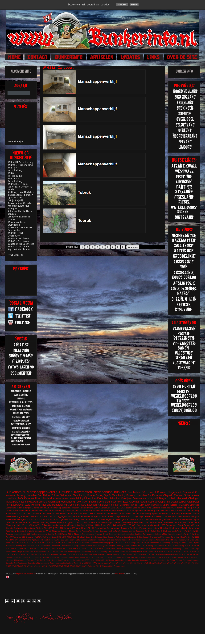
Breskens (30, 560)
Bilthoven (56, 531)
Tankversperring (184, 508)
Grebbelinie (134, 492)
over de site (119, 574)
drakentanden (154, 525)
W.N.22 (34, 554)
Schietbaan (29, 528)
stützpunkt (18, 534)
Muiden (20, 508)
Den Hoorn (69, 540)
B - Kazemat (155, 495)
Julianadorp (11, 531)
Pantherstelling (192, 510)
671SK (153, 549)
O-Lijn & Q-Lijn (16, 200)
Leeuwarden (62, 525)
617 (59, 540)
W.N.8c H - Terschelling (15, 174)
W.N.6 (142, 519)
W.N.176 (189, 531)
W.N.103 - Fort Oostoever (15, 234)
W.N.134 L (141, 563)
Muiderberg (12, 501)
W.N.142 (112, 525)
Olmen (104, 516)
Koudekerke (92, 540)
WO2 (188, 557)
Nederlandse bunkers (110, 492)
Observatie (113, 534)
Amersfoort (104, 504)
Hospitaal (95, 516)
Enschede (72, 516)
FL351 (37, 560)
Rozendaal (195, 560)
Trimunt (104, 525)
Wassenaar (142, 525)
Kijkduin (9, 528)
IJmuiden (65, 492)
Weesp (25, 525)
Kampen (25, 516)
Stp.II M (169, 540)
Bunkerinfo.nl (15, 492)
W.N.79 (183, 557)
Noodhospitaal (74, 551)
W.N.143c (131, 557)
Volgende (133, 247)
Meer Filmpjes (15, 141)
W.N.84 (196, 531)
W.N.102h (10, 549)
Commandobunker (128, 505)
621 (55, 516)
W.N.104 (112, 563)
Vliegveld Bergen (157, 498)
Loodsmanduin (67, 545)
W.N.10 (20, 543)
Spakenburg (32, 563)
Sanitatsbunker (130, 537)
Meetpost (37, 557)
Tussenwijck (184, 540)
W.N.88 (75, 566)
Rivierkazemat (132, 513)
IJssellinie (11, 498)
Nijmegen (21, 519)
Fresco (142, 528)
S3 (146, 522)
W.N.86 (112, 549)
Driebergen (166, 554)
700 (134, 554)
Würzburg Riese (128, 549)
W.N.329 (87, 513)
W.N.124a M (45, 549)
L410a (97, 560)
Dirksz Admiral (57, 522)
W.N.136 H (153, 551)
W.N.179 (191, 563)
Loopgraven (17, 504)
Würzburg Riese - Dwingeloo (17, 223)
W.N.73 (169, 513)
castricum (30, 513)
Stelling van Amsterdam (156, 540)
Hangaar (195, 516)
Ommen (152, 560)
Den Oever (85, 519)
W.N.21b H (25, 554)
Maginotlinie (119, 560)
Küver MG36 (84, 560)
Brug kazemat (165, 519)
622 (156, 519)
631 (119, 543)
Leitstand (21, 531)
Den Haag (74, 519)
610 (145, 549)
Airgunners (22, 560)
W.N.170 (172, 551)
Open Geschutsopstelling (96, 537)
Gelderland (66, 495)
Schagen (111, 545)
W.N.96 (81, 566)
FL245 (191, 549)
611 (55, 540)
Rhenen (63, 513)
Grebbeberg (149, 510)
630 (163, 525)
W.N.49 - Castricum (18, 238)
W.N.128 (54, 549)
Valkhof (100, 563)
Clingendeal (63, 519)
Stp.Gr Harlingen (164, 531)
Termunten (165, 537)
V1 (81, 513)
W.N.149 (181, 531)
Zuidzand (9, 534)
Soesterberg (146, 513)
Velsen (13, 543)
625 (28, 534)
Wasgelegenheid (13, 525)
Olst (174, 508)
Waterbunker (86, 510)
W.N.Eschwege (89, 566)
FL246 (45, 525)
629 (148, 549)
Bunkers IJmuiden (136, 495)
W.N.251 (23, 566)
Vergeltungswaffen (176, 534)
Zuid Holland (32, 504)
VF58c (124, 557)
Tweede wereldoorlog (54, 510)
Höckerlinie (11, 519)
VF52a (164, 534)
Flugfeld (196, 543)
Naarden (117, 522)
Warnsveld (16, 537)
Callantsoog (165, 543)
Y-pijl (34, 540)
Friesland (46, 504)
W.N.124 (28, 543)
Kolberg (19, 545)
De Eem (130, 510)
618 (127, 554)
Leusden (92, 504)
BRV (159, 549)
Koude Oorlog (95, 495)
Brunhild (51, 534)
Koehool (76, 560)
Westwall (121, 510)
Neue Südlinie (178, 510)
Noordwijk (135, 560)
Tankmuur (44, 508)
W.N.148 (35, 543)
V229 (114, 557)
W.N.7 (57, 566)
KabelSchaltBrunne (65, 560)
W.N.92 (48, 519)
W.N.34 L (45, 566)
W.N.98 (178, 522)
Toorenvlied (168, 522)
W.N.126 (133, 563)
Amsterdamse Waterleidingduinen (72, 498)
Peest (95, 545)
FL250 (178, 554)
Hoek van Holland (178, 528)
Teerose (161, 545)
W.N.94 (78, 554)
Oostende (45, 557)
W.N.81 (79, 528)
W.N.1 (145, 551)
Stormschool (155, 537)
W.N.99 (85, 554)
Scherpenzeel (191, 495)
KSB (59, 537)
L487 (107, 560)
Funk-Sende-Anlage (14, 551)
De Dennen (33, 522)
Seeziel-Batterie (108, 510)
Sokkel (132, 540)
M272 (50, 551)
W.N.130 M (63, 549)
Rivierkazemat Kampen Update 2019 (20, 196)
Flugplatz (69, 522)
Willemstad (106, 566)
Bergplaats (67, 508)
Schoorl (21, 513)
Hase (149, 528)
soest (123, 566)
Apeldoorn (42, 534)
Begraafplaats (137, 543)
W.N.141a (149, 563)
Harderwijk (54, 513)
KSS (98, 522)
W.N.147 (188, 534)
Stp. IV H (85, 525)
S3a (144, 492)
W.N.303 (105, 549)
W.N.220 (41, 519)
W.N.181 (17, 554)
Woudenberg (68, 501)
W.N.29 (41, 554)
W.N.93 (15, 540)
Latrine (9, 510)
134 (50, 516)
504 (124, 554)
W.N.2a (98, 549)
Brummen (30, 537)
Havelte (96, 510)
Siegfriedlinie (121, 516)
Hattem (156, 528)
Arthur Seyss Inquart (110, 528)
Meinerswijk (106, 522)
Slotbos (136, 508)
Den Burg (44, 522)
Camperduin (171, 525)
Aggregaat (62, 516)
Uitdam (100, 557)
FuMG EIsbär (45, 560)
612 (115, 543)
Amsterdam (21, 522)
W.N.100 (195, 545)
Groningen (54, 501)
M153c (31, 557)
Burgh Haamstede (153, 505)
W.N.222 (195, 537)
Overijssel (126, 498)
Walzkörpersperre (191, 522)
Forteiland (44, 513)
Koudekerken (28, 545)
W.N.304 (30, 566)
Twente (162, 513)
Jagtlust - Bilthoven (19, 249)
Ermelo (64, 534)
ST (93, 551)
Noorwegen (144, 560)
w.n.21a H (89, 528)
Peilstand (119, 537)
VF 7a (95, 563)
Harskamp (27, 551)
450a (16, 560)
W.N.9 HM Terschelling (20, 162)
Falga (197, 549)
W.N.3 (154, 557)
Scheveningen (119, 519)
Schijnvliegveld (143, 537)
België (146, 543)
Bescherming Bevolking (171, 549)
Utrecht (152, 492)
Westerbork (195, 557)
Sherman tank (155, 522)
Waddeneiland (25, 540)
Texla (173, 537)
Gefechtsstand (183, 516)
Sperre (155, 513)
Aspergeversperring (159, 501)
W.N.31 (47, 554)
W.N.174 (138, 557)
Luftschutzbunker (87, 534)
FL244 (189, 543)
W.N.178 (195, 551)
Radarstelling (59, 504)
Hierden (54, 560)
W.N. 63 (187, 545)
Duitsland (156, 508)
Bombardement (142, 554)
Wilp (111, 566)
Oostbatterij (127, 522)
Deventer (158, 554)
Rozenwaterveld (20, 510)
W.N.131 (72, 549)
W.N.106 (126, 563)
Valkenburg (179, 545)
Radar (141, 505)
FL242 (77, 540)
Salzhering (9, 563)
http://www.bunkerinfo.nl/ (26, 574)
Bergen (28, 508)
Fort (8, 504)
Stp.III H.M (95, 525)
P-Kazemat (139, 522)
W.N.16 (188, 537)
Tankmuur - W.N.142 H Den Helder (20, 229)
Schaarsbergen (104, 519)
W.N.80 (63, 566)
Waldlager (93, 554)
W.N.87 (69, 566)
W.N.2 (197, 563)
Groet (54, 537)
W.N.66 (177, 557)
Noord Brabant (79, 537)
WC (130, 516)
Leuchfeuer (55, 545)
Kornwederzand (163, 510)
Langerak (34, 516)
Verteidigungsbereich (110, 501)
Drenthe (43, 501)
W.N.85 (127, 525)
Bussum (125, 528)
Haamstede (10, 545)
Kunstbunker (103, 540)
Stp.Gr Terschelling (114, 495)
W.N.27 (52, 543)
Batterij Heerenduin (182, 513)
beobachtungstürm (114, 554)
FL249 (173, 554)
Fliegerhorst (174, 492)
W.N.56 (164, 557)
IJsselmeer (175, 505)
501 (37, 513)
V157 (105, 557)
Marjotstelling (74, 525)
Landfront (97, 498)
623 (62, 540)
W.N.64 (52, 566)
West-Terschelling (153, 516)
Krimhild (15, 557)
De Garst (134, 528)
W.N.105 (119, 563)
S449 (58, 557)
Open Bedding (90, 501)
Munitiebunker (112, 498)
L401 (37, 545)
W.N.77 (71, 543)
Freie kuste (166, 508)
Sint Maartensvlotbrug (152, 534)
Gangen (52, 525)
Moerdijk (128, 560)
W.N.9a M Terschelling (20, 165)
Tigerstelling (55, 508)
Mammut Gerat (101, 534)
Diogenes (64, 531)
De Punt (177, 519)
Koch (110, 531)
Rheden (53, 557)
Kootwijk (9, 557)
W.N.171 (170, 563)
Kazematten (83, 492)
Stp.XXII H (142, 545)
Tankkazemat (113, 551)
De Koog (174, 543)
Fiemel (48, 537)
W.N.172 (177, 563)
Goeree (35, 508)
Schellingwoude (122, 545)
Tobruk (55, 495)
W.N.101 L (49, 528)
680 (130, 554)
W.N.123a (31, 519)
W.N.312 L (38, 566)
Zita (137, 549)
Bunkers (161, 492)
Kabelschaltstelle (193, 554)
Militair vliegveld (177, 498)
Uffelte (122, 551)
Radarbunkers (86, 508)
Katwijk (143, 501)
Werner (95, 543)
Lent (20, 557)
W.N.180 (115, 508)
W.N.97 (9, 537)
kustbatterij (48, 540)
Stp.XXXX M (78, 563)
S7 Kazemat (73, 513)
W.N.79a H (63, 554)
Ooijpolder (18, 528)
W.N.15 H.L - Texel (18, 184)
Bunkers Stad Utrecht (20, 203)
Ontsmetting (86, 551)
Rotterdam (187, 560)
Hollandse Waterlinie (100, 513)
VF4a (119, 557)
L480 (102, 560)
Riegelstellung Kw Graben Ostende (169, 560)
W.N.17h (9, 554)
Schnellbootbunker (126, 534)
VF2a (197, 540)
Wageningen (138, 516)
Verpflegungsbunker (134, 551)
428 (141, 549)
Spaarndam (140, 540)
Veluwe (166, 505)
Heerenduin (187, 519)
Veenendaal (139, 498)
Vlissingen (193, 498)
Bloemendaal (84, 516)
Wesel (118, 549)
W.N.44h (54, 554)
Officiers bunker (85, 545)
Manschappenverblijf (42, 492)
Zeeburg (117, 566)
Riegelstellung (115, 540)
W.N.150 (156, 563)
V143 (86, 563)
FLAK (180, 525)
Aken (97, 528)
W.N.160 (195, 534)
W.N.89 (72, 554)
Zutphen (150, 519)
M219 (69, 537)
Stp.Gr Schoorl (91, 557)
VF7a (48, 531)
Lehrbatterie (45, 545)
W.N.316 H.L (61, 543)
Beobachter (154, 543)
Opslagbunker (178, 501)
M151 (94, 519)
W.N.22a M (146, 557)
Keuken (195, 525)
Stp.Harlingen (68, 563)
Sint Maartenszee (20, 563)
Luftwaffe (117, 531)
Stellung (39, 528)
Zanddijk (39, 540)
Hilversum (103, 531)
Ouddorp (111, 537)
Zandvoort (188, 492)
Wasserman (87, 543)
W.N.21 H (44, 543)
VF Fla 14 (169, 545)
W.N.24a (16, 566)
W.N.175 (187, 551)
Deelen (75, 508)
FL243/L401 (40, 537)
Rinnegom (102, 545)
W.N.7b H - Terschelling (15, 169)
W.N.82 (120, 525)
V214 (90, 563)
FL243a (185, 549)
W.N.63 (170, 557)
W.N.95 (78, 543)
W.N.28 (9, 540)
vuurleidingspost (106, 543)
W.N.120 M (60, 528)
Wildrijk (98, 566)
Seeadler (64, 557)
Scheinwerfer (12, 513)
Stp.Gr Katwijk (79, 557)
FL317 (184, 554)
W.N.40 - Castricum (18, 246)
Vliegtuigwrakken (28, 501)
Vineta (106, 563)
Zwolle (144, 508)
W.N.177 (184, 563)
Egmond (139, 510)
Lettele (25, 557)
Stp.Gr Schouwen (102, 508)
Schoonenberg (101, 551)
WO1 (134, 525)
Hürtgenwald (193, 528)
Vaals (8, 543)
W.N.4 (159, 557)
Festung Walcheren (90, 531)
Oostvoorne (40, 531)
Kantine (83, 540)
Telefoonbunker (36, 510)
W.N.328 (71, 528)
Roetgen (125, 540)
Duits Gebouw (169, 516)
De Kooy (151, 554)
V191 (110, 557)
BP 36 (128, 543)
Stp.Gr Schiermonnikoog (53, 563)
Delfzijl (58, 534)
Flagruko (188, 525)
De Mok (182, 543)
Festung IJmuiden (26, 495)
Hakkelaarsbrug (13, 516)
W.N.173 (179, 551)
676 (123, 543)
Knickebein (36, 551)
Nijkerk (64, 551)
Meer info (122, 4)
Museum (57, 551)
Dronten (195, 513)
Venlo (174, 531)
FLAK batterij (126, 508)
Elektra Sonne (75, 531)
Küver (123, 513)
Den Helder (44, 495)
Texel (78, 501)
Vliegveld (168, 495)
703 (55, 519)
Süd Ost (44, 516)
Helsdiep (164, 528)
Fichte (76, 534)
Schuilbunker (133, 519)
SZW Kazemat (131, 501)
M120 (44, 551)
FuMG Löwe (81, 522)
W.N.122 (35, 549)
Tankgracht (152, 545)
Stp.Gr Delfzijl (150, 531)
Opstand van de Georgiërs (132, 531)
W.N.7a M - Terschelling (15, 180)
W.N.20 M (9, 566)
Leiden (111, 560)
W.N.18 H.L (89, 549)
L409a (92, 560)
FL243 (70, 534)
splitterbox (9, 560)
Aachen (34, 534)
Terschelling (79, 495)
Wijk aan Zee (35, 525)
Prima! (134, 4)
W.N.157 (80, 549)
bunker (115, 504)
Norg (76, 545)
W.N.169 (163, 563)
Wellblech (102, 554)
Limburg (30, 531)
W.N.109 (18, 549)
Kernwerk (115, 513)
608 (25, 534)
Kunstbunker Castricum (21, 243)
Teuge (176, 540)
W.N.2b (196, 508)
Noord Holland (43, 498)
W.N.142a (163, 551)
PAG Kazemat (26, 498)
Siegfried (138, 534)
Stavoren (40, 563)
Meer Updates (15, 254)
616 (23, 537)
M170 (64, 537)
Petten (111, 516)
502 (149, 508)
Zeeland (178, 495)
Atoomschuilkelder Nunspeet (18, 207)
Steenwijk (133, 545)
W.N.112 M (27, 549)
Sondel (71, 557)
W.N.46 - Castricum (18, 241)
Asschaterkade (72, 510)
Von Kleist (180, 537)
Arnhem (185, 505)
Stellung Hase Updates (21, 192)
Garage (91, 522)
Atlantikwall (193, 501)
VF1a (192, 540)
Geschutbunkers (77, 504)
